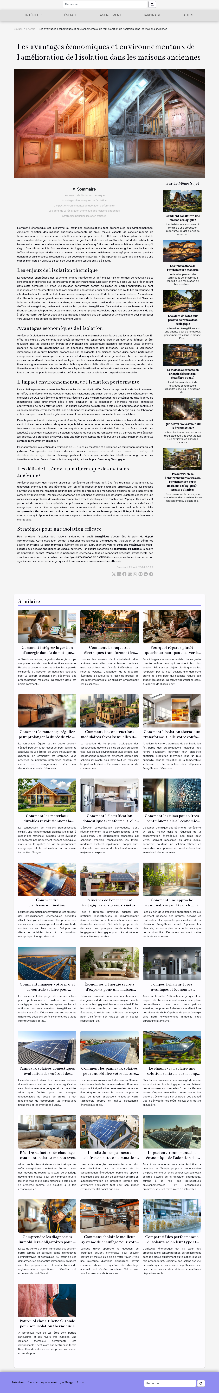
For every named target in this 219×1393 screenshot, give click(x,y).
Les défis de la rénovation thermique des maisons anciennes (84, 211)
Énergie (70, 15)
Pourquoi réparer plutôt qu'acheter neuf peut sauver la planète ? (172, 652)
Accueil (18, 29)
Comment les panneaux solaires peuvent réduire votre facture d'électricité (109, 1073)
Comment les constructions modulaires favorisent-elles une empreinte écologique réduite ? (109, 736)
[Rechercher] (105, 4)
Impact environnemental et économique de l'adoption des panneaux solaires (171, 1157)
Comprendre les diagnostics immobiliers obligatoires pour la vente (47, 1241)
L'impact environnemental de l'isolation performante (84, 206)
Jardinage (152, 15)
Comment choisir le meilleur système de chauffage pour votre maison (109, 1241)
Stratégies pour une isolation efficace (84, 216)
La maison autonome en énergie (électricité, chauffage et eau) (183, 374)
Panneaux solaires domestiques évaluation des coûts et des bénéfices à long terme (47, 1073)
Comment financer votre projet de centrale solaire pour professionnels (47, 989)
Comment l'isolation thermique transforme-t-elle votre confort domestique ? (171, 736)
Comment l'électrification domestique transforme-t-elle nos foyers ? (109, 820)
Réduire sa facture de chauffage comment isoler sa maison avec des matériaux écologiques (47, 1157)
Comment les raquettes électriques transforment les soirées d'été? (109, 652)
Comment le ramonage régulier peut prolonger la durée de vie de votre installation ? (47, 736)
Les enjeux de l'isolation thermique (84, 195)
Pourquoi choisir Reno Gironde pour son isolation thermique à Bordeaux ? (47, 1326)
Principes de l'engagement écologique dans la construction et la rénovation (109, 905)
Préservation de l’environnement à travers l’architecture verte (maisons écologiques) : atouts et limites (183, 482)
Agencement (110, 15)
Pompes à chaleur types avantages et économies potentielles (171, 989)
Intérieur (33, 15)
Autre (188, 15)
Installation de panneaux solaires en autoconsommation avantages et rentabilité (109, 1157)
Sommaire (86, 189)
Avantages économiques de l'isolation (84, 200)
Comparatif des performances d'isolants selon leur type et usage (171, 1241)
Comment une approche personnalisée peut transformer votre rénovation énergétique (171, 905)
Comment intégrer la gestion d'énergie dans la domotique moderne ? (47, 652)
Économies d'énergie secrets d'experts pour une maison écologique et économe (109, 989)
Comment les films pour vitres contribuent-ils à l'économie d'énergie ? (172, 820)
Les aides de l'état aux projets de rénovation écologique (183, 320)
